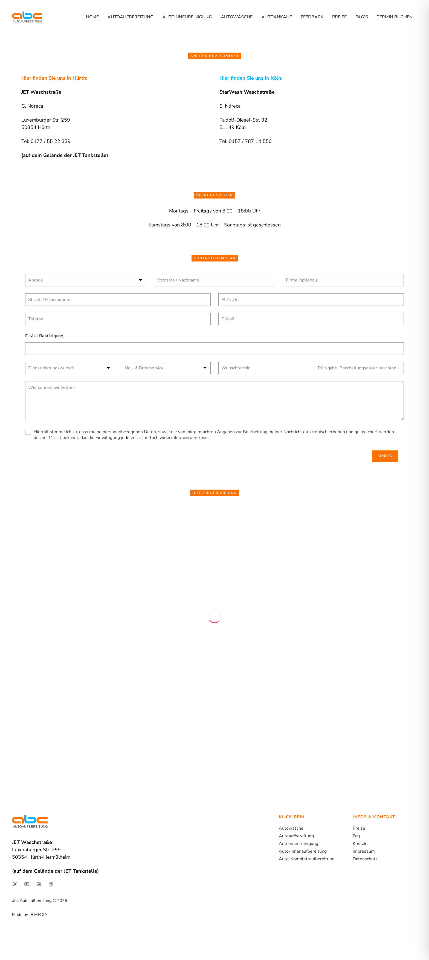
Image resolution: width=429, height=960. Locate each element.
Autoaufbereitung (130, 17)
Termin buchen (395, 17)
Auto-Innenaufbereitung (303, 851)
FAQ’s (361, 17)
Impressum (364, 851)
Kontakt (360, 844)
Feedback (312, 17)
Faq (356, 836)
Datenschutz (365, 859)
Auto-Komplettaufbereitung (306, 859)
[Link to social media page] (15, 884)
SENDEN (385, 456)
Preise (339, 17)
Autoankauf (276, 17)
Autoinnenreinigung (187, 17)
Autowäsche (237, 17)
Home (92, 17)
